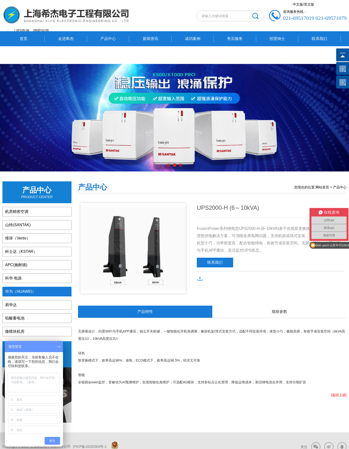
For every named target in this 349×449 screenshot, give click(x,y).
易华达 (11, 287)
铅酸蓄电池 (14, 300)
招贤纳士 (277, 39)
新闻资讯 (150, 39)
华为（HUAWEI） (20, 273)
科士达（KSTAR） (21, 234)
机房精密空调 (16, 194)
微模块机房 (14, 313)
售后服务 (235, 39)
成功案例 (192, 39)
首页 (23, 39)
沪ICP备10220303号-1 (89, 428)
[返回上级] (339, 377)
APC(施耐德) (16, 247)
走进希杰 (66, 39)
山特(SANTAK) (18, 207)
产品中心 (108, 39)
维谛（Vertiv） (17, 220)
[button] (168, 147)
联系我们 (319, 39)
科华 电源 (13, 260)
